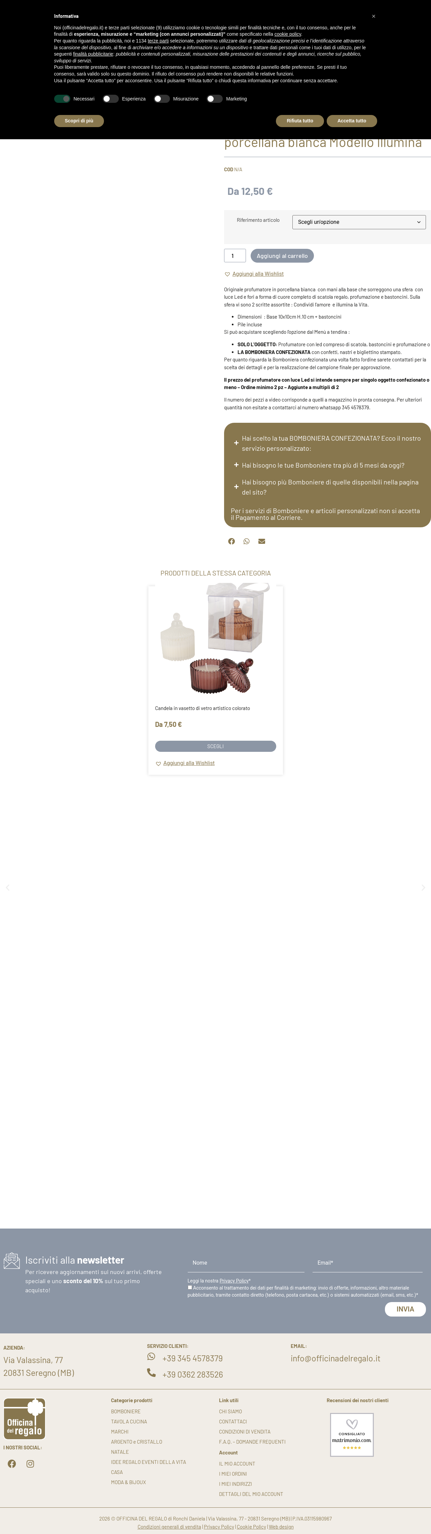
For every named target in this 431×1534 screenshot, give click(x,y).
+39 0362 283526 (193, 1374)
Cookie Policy (251, 1527)
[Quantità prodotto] (235, 255)
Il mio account (237, 1464)
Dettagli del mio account (251, 1494)
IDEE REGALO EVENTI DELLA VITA (148, 1462)
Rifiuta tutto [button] (300, 120)
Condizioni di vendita (245, 1431)
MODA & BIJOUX (128, 1482)
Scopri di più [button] (79, 120)
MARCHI (120, 1431)
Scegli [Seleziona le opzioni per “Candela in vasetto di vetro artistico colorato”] (215, 746)
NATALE (120, 1452)
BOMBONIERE (126, 1411)
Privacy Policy (234, 1281)
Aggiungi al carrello (282, 255)
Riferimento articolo (258, 220)
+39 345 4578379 (193, 1358)
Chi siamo (230, 1411)
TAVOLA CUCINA (129, 1421)
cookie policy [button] (288, 34)
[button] (254, 274)
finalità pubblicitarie (93, 54)
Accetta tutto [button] (351, 120)
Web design (281, 1527)
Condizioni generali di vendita (169, 1527)
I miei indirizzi (235, 1484)
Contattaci (233, 1421)
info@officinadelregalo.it (336, 1358)
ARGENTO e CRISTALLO (136, 1442)
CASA (117, 1472)
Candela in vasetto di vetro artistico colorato (202, 708)
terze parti (158, 40)
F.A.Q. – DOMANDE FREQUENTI (252, 1442)
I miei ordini (233, 1474)
